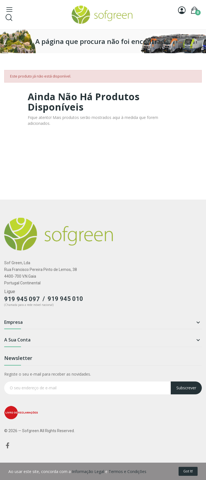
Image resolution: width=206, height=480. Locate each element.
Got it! (188, 471)
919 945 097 (22, 299)
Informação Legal (88, 471)
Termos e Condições (127, 471)
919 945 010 (65, 298)
